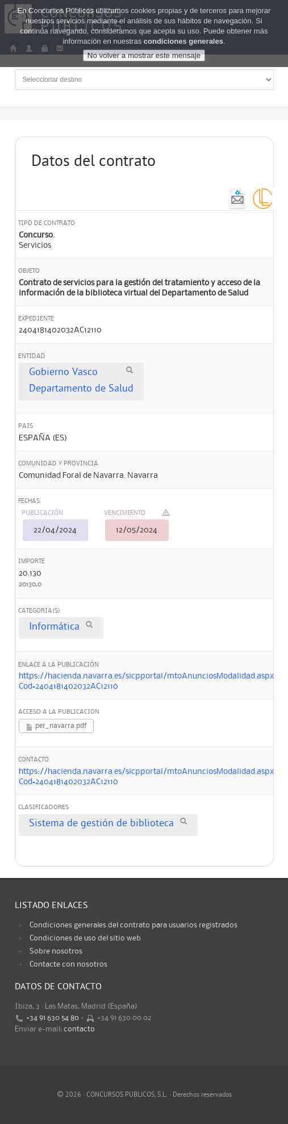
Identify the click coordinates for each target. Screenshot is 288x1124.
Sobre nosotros (56, 951)
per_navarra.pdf (56, 727)
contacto (79, 1029)
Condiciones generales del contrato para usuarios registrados (133, 925)
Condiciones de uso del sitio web (85, 938)
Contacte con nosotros (68, 964)
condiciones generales (183, 41)
